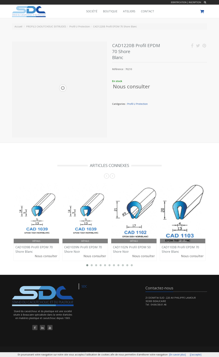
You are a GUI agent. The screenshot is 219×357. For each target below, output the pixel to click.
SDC (84, 286)
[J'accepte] (195, 354)
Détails (36, 241)
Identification (178, 2)
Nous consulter (131, 86)
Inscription (195, 2)
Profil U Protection (137, 103)
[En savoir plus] (177, 354)
